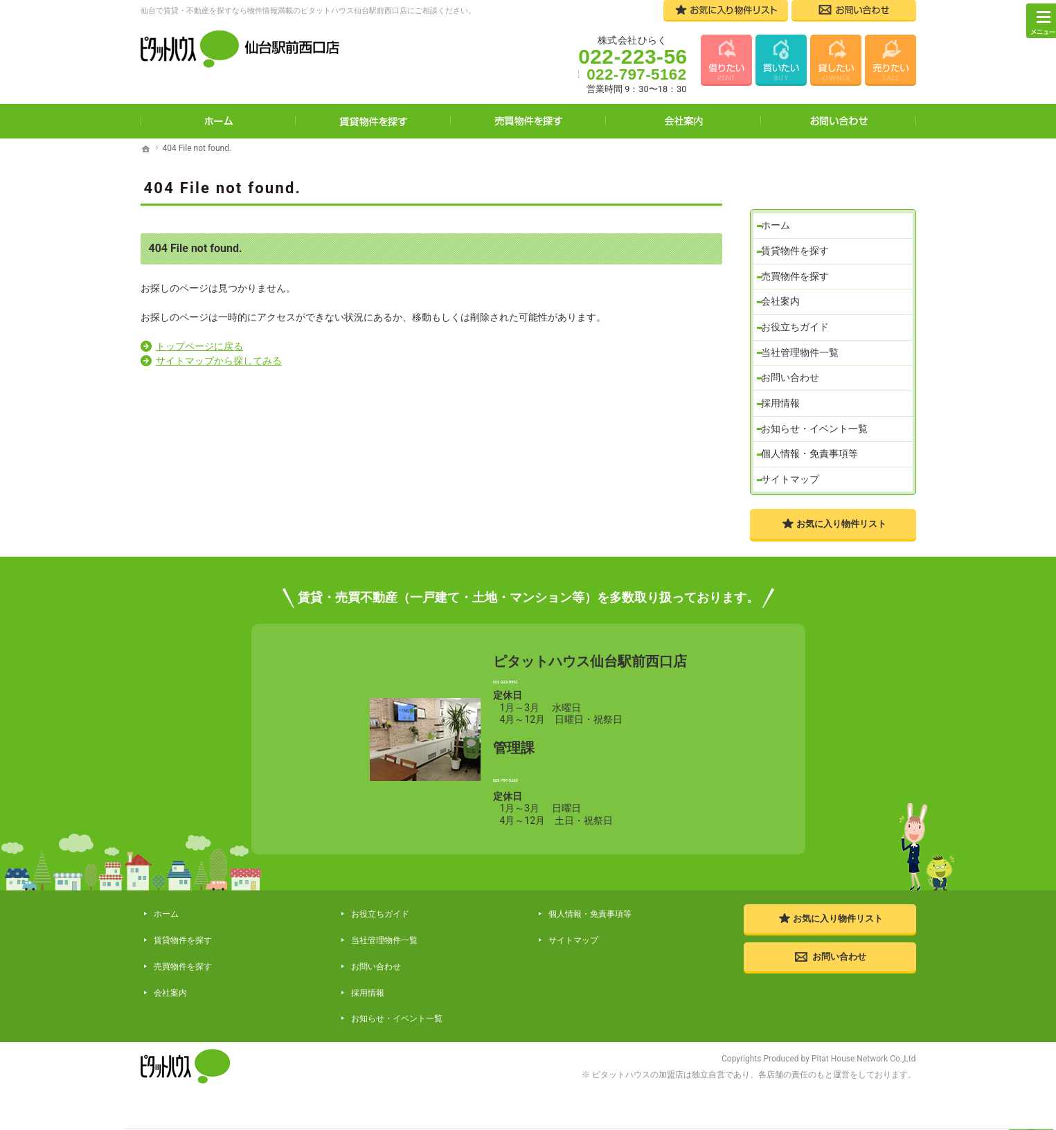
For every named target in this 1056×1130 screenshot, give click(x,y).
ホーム (780, 190)
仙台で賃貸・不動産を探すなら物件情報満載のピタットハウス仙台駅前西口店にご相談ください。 (308, 10)
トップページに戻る (199, 346)
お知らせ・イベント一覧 (819, 417)
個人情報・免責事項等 (814, 445)
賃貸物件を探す (800, 218)
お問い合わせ (795, 360)
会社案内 (785, 275)
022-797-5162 (589, 808)
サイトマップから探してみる (219, 360)
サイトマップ (795, 473)
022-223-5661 (589, 699)
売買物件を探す (800, 247)
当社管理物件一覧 (804, 332)
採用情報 (785, 389)
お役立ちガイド (800, 304)
